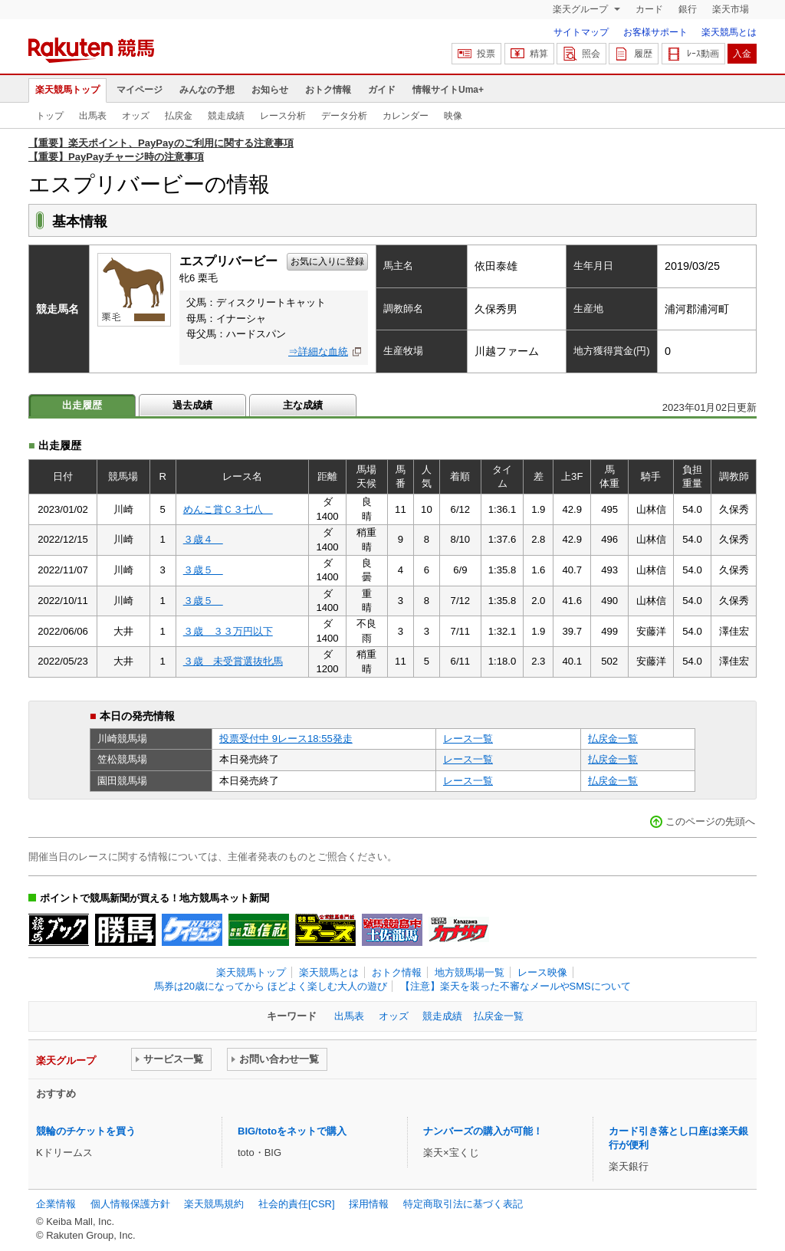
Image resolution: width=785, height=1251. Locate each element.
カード (649, 9)
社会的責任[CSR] (296, 1204)
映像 (453, 115)
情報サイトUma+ (448, 89)
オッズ (135, 115)
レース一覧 (468, 738)
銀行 (687, 9)
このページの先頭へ (710, 821)
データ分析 (344, 115)
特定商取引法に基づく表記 (463, 1204)
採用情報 (369, 1204)
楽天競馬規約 (214, 1204)
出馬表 (93, 115)
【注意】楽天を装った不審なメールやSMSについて (515, 986)
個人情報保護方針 (130, 1204)
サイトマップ (581, 32)
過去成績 (192, 405)
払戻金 (178, 115)
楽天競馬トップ (67, 89)
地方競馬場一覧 (469, 972)
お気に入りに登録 (327, 261)
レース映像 (542, 972)
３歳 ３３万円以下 (228, 631)
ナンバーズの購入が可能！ (483, 1131)
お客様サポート (655, 32)
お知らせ (269, 89)
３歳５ (203, 570)
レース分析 (283, 115)
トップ (50, 115)
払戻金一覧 (613, 738)
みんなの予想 (207, 89)
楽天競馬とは (729, 32)
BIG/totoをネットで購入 (292, 1131)
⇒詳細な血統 (318, 351)
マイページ (140, 89)
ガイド (382, 89)
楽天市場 (730, 9)
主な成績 (303, 405)
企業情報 (56, 1204)
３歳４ (203, 539)
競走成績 (226, 115)
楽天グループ (581, 9)
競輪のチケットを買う (86, 1131)
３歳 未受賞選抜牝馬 (233, 661)
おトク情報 (328, 89)
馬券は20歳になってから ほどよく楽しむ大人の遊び (270, 986)
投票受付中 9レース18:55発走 (286, 738)
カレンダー (406, 115)
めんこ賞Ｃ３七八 (228, 509)
